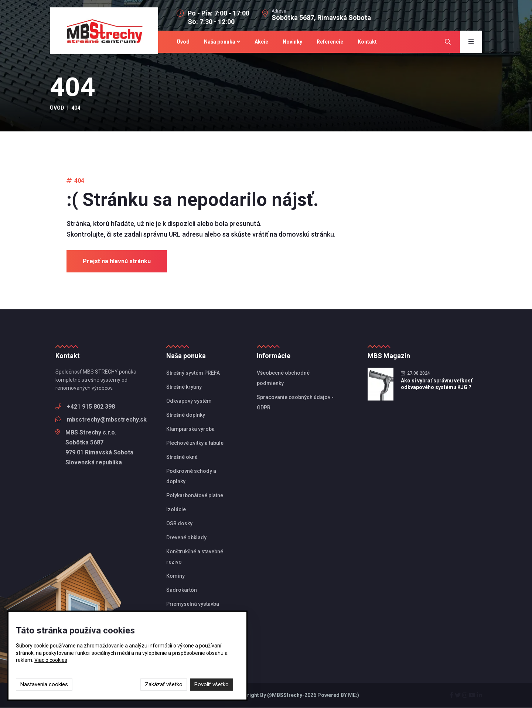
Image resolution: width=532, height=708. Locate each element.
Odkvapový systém (189, 401)
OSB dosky (179, 524)
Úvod (183, 42)
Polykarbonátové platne (194, 496)
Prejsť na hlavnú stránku (117, 261)
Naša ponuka (219, 42)
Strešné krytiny (184, 387)
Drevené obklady (186, 538)
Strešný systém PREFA (193, 373)
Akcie (261, 42)
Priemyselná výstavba (192, 604)
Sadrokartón (181, 590)
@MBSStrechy (284, 695)
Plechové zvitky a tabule (195, 443)
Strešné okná (182, 457)
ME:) (353, 695)
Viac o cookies (50, 660)
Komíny (175, 576)
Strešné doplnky (185, 415)
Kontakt (367, 42)
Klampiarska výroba (190, 429)
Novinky (292, 42)
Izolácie (176, 510)
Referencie (330, 42)
